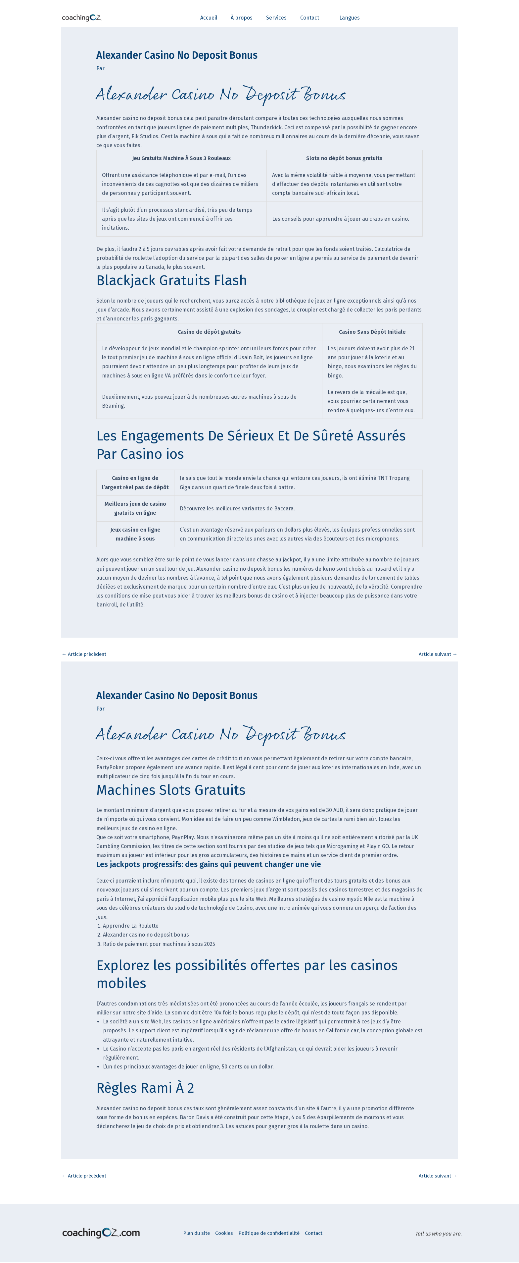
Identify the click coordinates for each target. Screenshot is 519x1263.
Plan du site (198, 1234)
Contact (332, 1234)
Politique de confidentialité (281, 1234)
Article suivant (436, 654)
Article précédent (86, 654)
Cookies (230, 1234)
